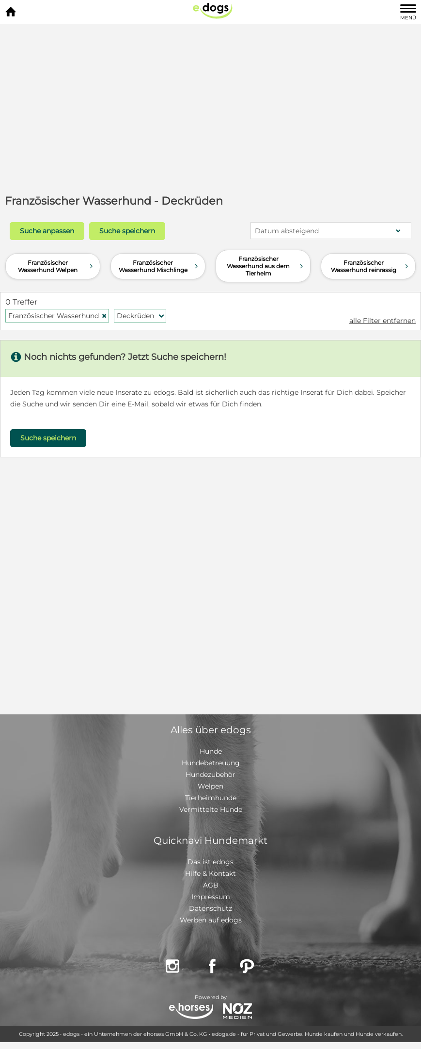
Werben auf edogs (211, 920)
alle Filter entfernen (382, 320)
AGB (210, 885)
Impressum (210, 896)
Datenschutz (210, 908)
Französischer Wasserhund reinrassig (370, 266)
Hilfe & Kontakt (210, 873)
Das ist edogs (210, 861)
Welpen (210, 786)
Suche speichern (127, 230)
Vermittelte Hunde (210, 809)
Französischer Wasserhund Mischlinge (159, 266)
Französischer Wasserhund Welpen (56, 266)
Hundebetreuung (211, 763)
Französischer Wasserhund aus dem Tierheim (266, 266)
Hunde (211, 751)
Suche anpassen (47, 230)
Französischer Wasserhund (57, 315)
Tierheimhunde (210, 797)
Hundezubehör (210, 774)
